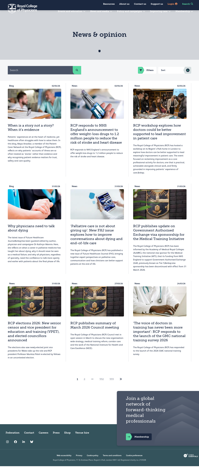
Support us (157, 4)
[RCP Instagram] (7, 448)
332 (101, 386)
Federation (13, 439)
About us (124, 4)
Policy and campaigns (131, 11)
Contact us (140, 4)
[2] (120, 386)
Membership (184, 11)
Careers (43, 439)
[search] (77, 77)
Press (56, 439)
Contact (29, 439)
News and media (101, 11)
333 (111, 386)
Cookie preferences (134, 462)
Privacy (79, 462)
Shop (67, 439)
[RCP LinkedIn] (24, 448)
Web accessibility (64, 462)
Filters (146, 77)
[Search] (40, 77)
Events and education (72, 11)
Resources (109, 4)
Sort (163, 77)
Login (173, 4)
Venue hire (82, 439)
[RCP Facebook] (15, 448)
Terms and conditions (112, 462)
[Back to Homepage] (20, 8)
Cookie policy (92, 462)
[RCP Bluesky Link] (32, 448)
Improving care (160, 11)
